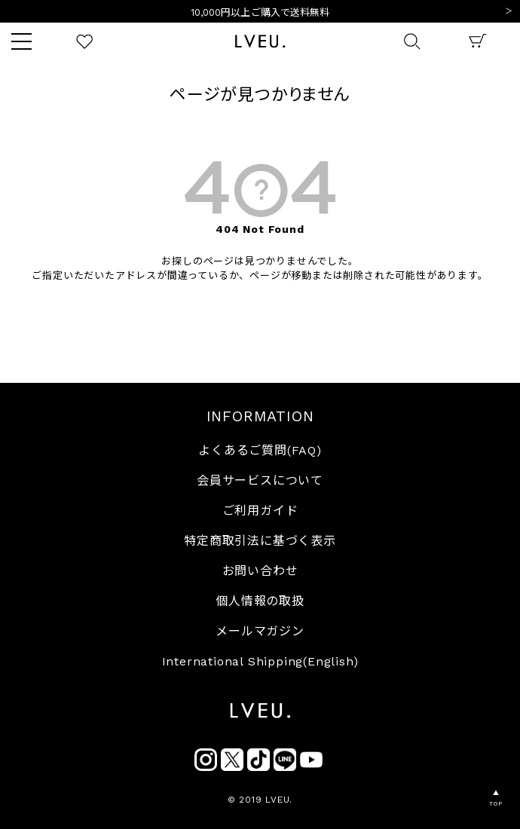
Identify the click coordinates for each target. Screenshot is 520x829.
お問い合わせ (260, 571)
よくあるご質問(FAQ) (260, 450)
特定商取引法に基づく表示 (260, 541)
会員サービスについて (260, 480)
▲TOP (495, 798)
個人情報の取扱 (260, 601)
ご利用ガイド (260, 510)
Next (508, 12)
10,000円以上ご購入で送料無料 (260, 12)
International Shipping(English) (260, 661)
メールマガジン (260, 631)
